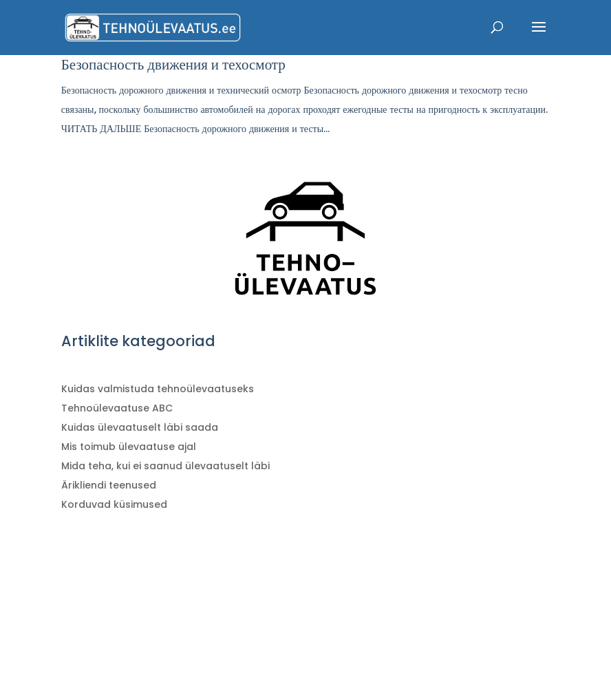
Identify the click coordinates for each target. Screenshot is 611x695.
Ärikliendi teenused (108, 485)
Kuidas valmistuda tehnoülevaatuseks (157, 389)
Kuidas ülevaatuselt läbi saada (139, 427)
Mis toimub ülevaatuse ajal (128, 446)
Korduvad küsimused (114, 504)
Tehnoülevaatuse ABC (117, 408)
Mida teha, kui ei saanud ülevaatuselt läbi (165, 466)
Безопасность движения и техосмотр (173, 64)
